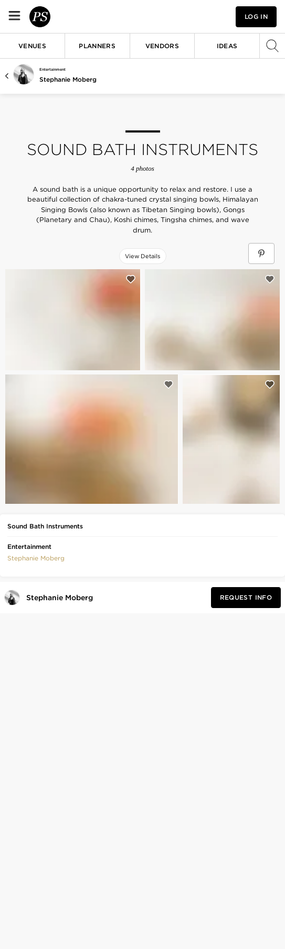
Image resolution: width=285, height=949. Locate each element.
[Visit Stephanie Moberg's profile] (61, 597)
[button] (36, 557)
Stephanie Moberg (68, 79)
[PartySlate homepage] (71, 16)
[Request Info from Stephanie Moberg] (246, 597)
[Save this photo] (130, 279)
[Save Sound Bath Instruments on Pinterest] (261, 253)
